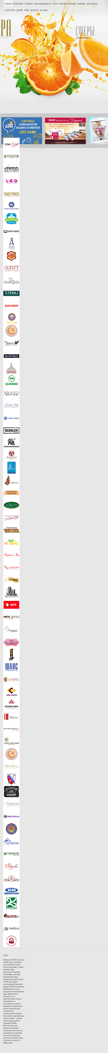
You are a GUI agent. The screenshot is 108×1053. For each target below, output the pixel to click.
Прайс (26, 10)
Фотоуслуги (10, 10)
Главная (8, 4)
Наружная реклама (67, 4)
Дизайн (19, 10)
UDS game (44, 10)
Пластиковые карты (42, 4)
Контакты (34, 10)
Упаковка (81, 4)
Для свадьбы (92, 4)
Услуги (55, 4)
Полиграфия (18, 4)
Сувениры (28, 4)
